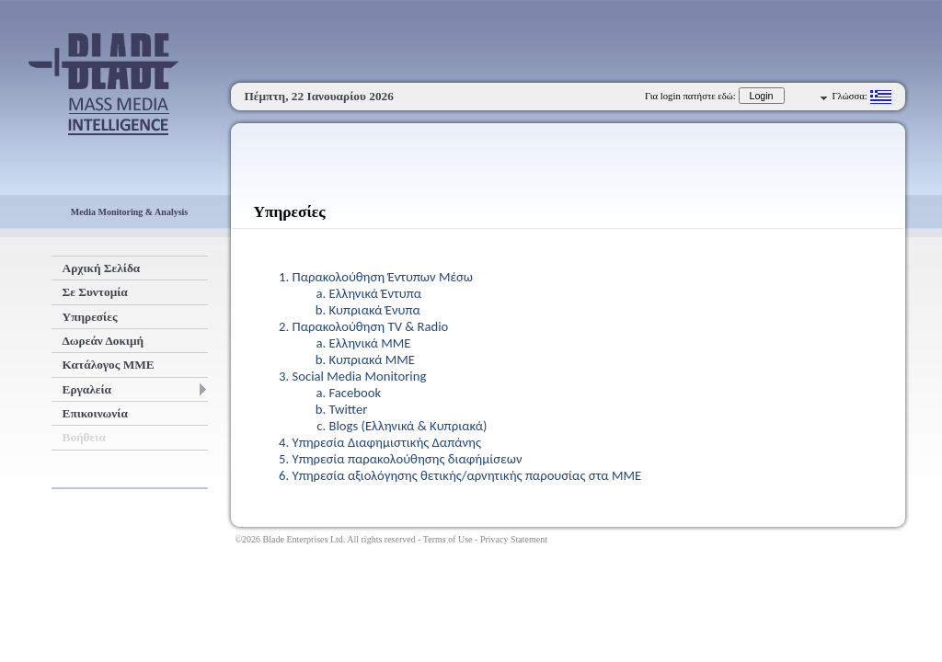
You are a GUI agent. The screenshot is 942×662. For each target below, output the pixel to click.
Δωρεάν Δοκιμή (103, 341)
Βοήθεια (84, 437)
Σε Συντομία (95, 292)
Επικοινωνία (95, 413)
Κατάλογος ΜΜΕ (109, 364)
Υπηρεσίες (90, 317)
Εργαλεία (134, 389)
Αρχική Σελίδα (102, 268)
